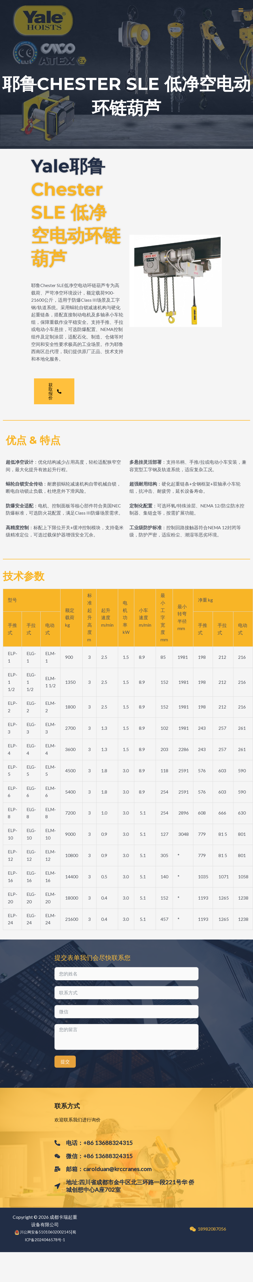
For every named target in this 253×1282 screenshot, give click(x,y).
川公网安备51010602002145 (45, 1232)
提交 (65, 1061)
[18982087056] (208, 1229)
